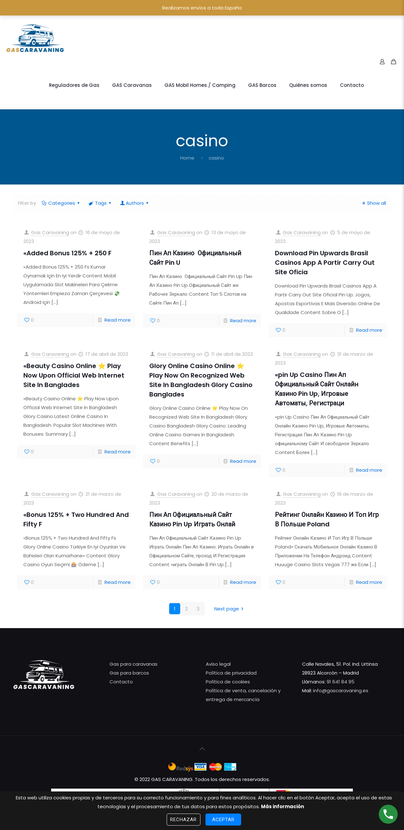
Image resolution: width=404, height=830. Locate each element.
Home (187, 157)
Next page (230, 608)
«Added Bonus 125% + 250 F (67, 253)
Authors (135, 203)
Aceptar (223, 819)
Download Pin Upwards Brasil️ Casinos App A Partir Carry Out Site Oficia (325, 262)
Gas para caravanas (133, 664)
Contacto (121, 681)
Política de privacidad (231, 672)
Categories (61, 203)
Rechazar (183, 819)
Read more (117, 320)
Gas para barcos (129, 672)
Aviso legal (218, 664)
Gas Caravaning (50, 232)
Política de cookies (228, 681)
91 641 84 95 (340, 681)
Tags (100, 203)
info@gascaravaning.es (340, 690)
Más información (282, 806)
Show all (373, 203)
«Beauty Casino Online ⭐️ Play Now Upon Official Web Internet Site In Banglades (73, 375)
